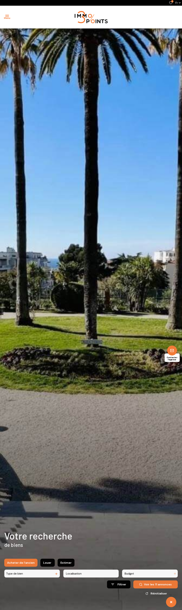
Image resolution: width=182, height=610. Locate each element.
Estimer (66, 567)
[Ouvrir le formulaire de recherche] (118, 589)
